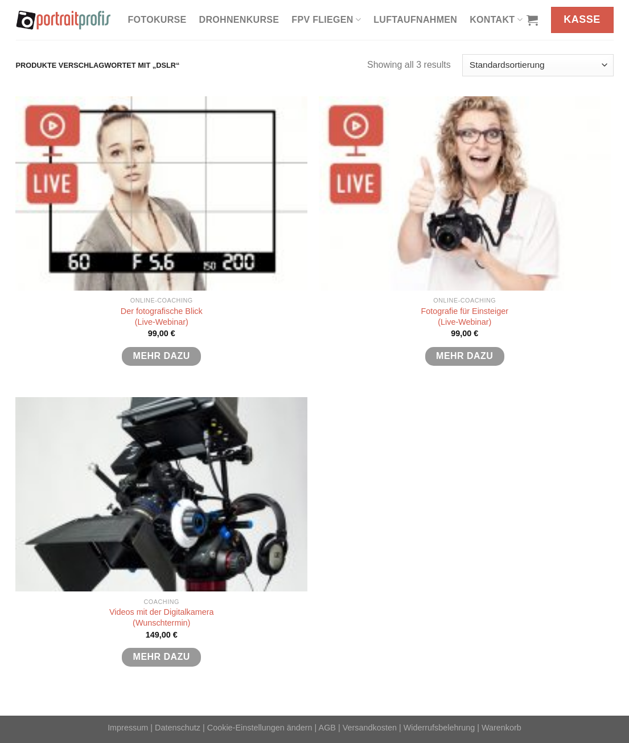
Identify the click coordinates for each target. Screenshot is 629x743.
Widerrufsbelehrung (439, 727)
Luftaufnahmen (415, 20)
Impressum (128, 727)
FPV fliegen (326, 19)
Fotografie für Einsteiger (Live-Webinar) (464, 316)
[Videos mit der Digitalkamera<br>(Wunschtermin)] (161, 494)
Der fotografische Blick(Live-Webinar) (162, 316)
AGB (327, 727)
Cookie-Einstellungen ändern (260, 727)
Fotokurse (157, 20)
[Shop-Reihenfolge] (537, 65)
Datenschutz (177, 727)
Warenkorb (501, 727)
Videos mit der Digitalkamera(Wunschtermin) (161, 617)
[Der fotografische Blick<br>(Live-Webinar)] (161, 193)
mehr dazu (161, 356)
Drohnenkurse (239, 20)
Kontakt (496, 19)
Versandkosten (370, 727)
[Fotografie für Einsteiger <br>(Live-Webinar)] (465, 193)
